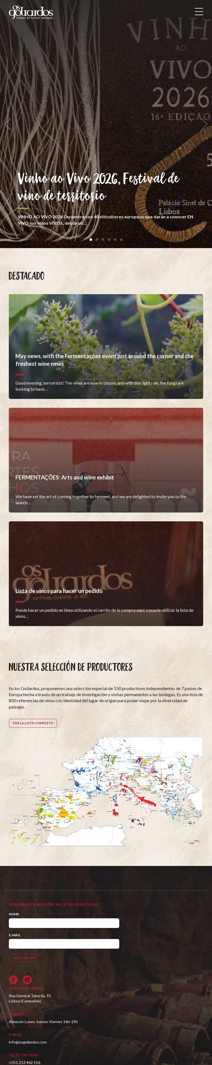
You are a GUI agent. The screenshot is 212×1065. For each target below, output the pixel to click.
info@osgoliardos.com (28, 1042)
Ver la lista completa (33, 723)
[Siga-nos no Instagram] (27, 979)
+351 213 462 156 (24, 1062)
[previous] (9, 124)
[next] (203, 124)
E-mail (14, 935)
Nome (14, 914)
